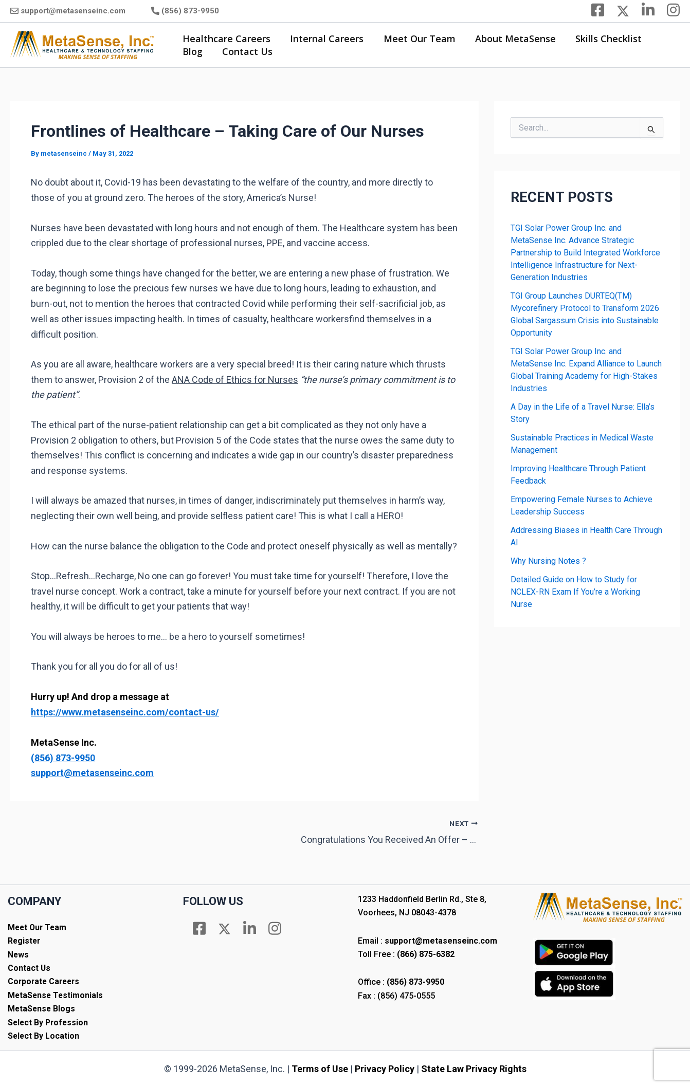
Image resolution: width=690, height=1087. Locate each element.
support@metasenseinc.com (73, 10)
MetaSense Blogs (42, 1009)
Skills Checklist (603, 38)
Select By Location (44, 1036)
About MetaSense (511, 38)
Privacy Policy (384, 1068)
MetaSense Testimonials (56, 995)
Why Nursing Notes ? (548, 561)
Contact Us (246, 51)
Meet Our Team (416, 38)
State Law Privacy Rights (473, 1068)
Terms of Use (320, 1068)
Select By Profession (49, 1022)
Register (25, 941)
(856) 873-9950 (190, 10)
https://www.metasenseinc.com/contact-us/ (125, 712)
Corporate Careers (45, 981)
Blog (192, 51)
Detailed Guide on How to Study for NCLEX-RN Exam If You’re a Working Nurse (575, 592)
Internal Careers (325, 38)
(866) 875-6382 (426, 954)
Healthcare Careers (226, 38)
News (18, 955)
